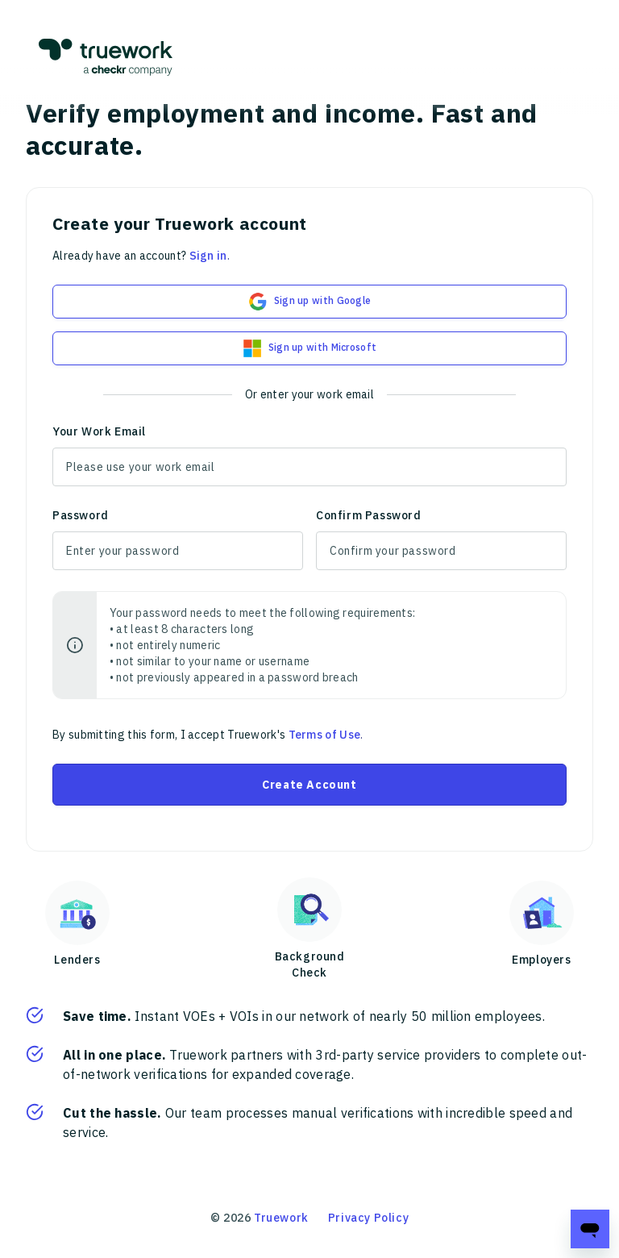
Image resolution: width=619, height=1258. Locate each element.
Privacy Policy (368, 1217)
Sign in (208, 255)
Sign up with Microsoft (310, 348)
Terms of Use (325, 734)
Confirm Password (369, 515)
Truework (281, 1217)
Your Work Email (99, 431)
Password (80, 515)
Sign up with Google (310, 301)
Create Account (309, 784)
